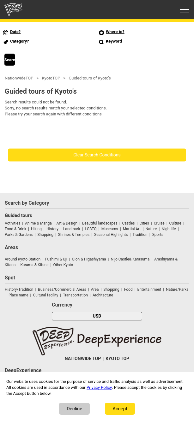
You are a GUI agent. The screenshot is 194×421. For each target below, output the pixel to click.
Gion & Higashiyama (89, 259)
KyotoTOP (51, 78)
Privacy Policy (99, 387)
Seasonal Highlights (111, 234)
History (52, 229)
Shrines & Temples (73, 234)
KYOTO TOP (117, 358)
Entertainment (149, 289)
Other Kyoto (63, 265)
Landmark (71, 229)
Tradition (139, 234)
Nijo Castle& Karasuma (130, 259)
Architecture (103, 295)
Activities (12, 223)
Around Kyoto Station (22, 259)
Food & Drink (15, 229)
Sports (157, 234)
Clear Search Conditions (97, 155)
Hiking (36, 229)
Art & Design (67, 223)
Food (128, 289)
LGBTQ (90, 229)
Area (95, 289)
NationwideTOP (19, 78)
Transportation (75, 295)
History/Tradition (19, 289)
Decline (74, 408)
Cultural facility (45, 295)
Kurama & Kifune (34, 265)
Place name (19, 295)
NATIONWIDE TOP (83, 358)
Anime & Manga (38, 223)
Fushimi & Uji (56, 259)
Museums (109, 229)
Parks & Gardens (19, 234)
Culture (175, 223)
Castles (128, 223)
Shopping (45, 234)
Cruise (159, 223)
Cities (144, 223)
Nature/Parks (177, 289)
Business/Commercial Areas (62, 289)
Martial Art (132, 229)
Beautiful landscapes (100, 223)
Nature (151, 229)
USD (97, 316)
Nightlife (168, 229)
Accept (119, 408)
